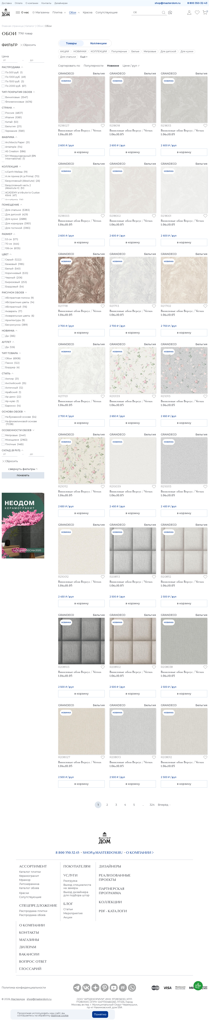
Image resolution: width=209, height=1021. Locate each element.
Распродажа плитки (33, 911)
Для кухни (187, 51)
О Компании (32, 925)
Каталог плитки (30, 871)
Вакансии (29, 954)
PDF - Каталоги (113, 911)
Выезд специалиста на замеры (77, 886)
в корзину (81, 152)
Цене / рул (131, 65)
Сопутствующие (30, 897)
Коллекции (98, 43)
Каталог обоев (29, 888)
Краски (24, 893)
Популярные (119, 51)
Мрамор (24, 880)
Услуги (70, 875)
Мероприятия (73, 913)
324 (152, 804)
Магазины (29, 940)
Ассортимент (33, 866)
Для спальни (68, 56)
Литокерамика (29, 884)
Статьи (68, 909)
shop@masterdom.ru (167, 3)
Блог (68, 904)
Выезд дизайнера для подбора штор (76, 894)
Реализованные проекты (115, 877)
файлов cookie (60, 1015)
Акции (67, 917)
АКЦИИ (64, 51)
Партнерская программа (111, 891)
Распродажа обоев (32, 915)
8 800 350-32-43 (197, 3)
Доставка (7, 3)
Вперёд (164, 804)
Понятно (100, 1014)
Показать (23, 475)
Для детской (168, 51)
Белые (135, 51)
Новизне (113, 65)
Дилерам (27, 947)
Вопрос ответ (33, 961)
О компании (32, 3)
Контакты (46, 3)
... (143, 804)
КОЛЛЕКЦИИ (99, 51)
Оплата (18, 3)
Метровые (150, 51)
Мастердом (18, 999)
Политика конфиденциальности (24, 987)
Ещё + (84, 56)
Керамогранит (29, 876)
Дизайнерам (60, 3)
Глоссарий (30, 969)
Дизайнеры (110, 866)
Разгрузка (70, 880)
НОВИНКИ (79, 51)
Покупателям (76, 866)
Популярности (93, 65)
